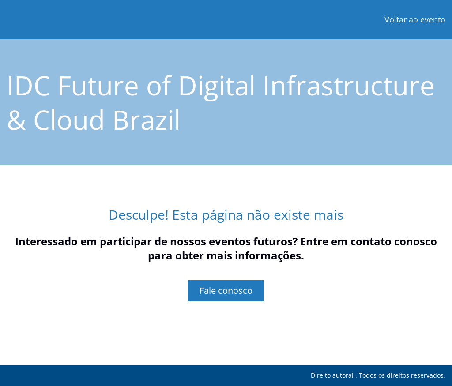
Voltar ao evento (414, 19)
